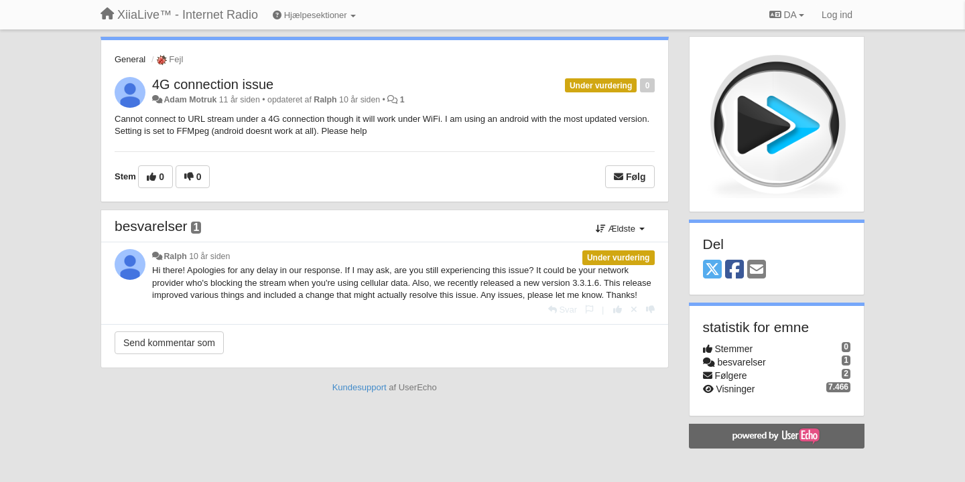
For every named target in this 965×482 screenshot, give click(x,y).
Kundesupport (359, 387)
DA (786, 14)
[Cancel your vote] (634, 310)
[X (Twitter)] (712, 270)
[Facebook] (734, 270)
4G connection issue (212, 84)
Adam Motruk (190, 99)
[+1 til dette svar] (617, 310)
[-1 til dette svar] (650, 310)
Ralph (325, 99)
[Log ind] (837, 14)
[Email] (756, 270)
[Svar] (562, 310)
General (130, 59)
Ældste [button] (620, 229)
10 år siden (209, 256)
